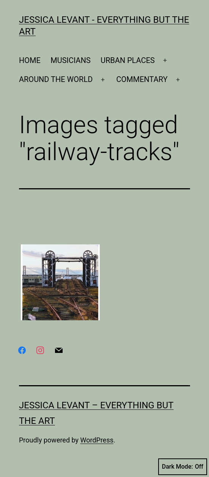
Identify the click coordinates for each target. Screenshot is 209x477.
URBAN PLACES (128, 60)
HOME (30, 60)
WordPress (96, 440)
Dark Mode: (182, 466)
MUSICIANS (70, 60)
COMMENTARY (142, 79)
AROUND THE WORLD (56, 79)
